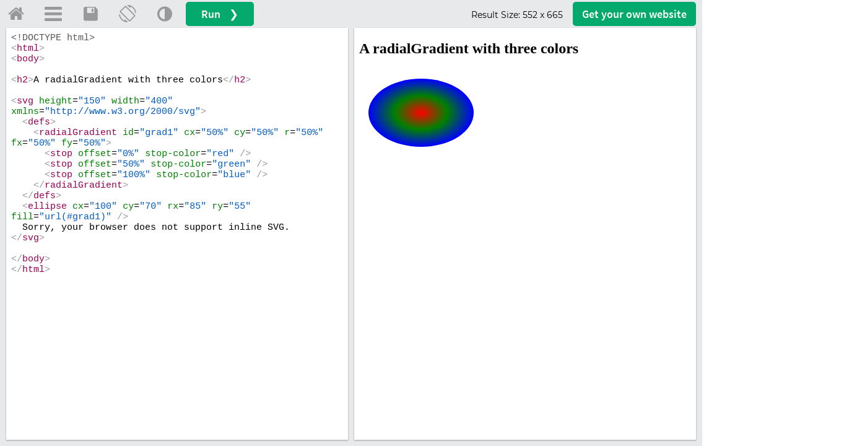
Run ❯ (219, 14)
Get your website (634, 14)
